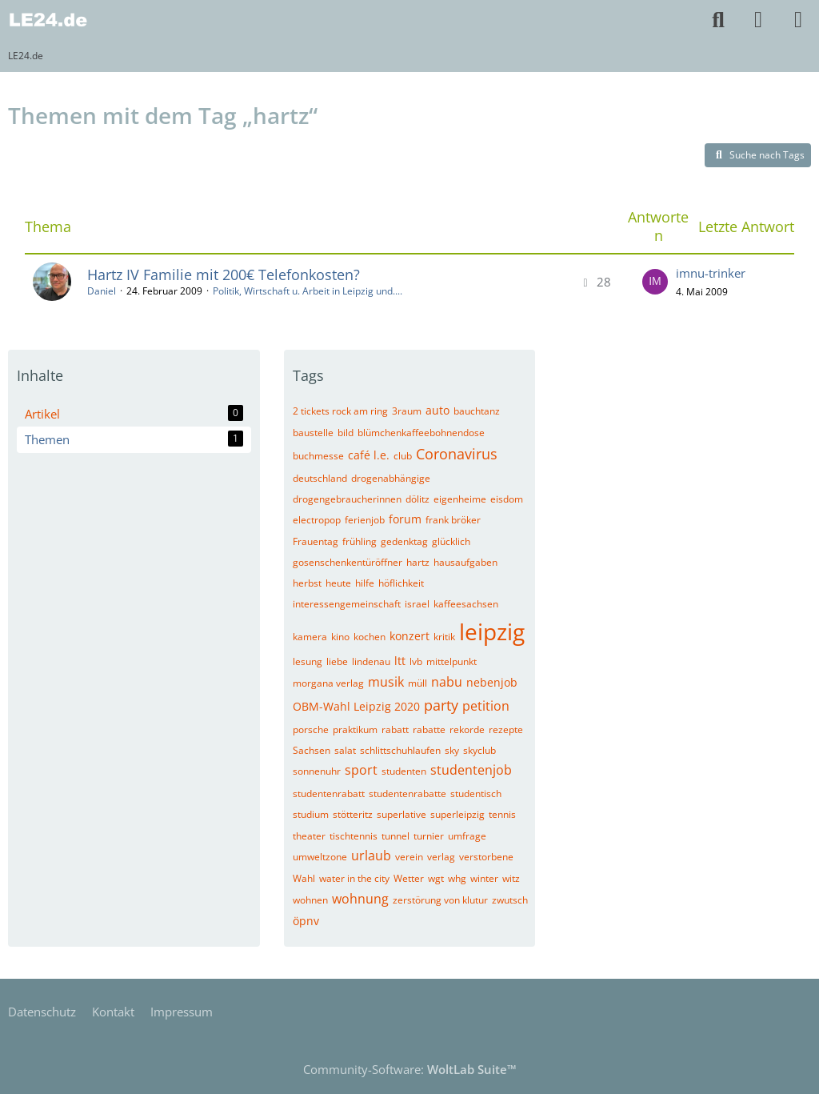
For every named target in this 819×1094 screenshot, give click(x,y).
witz (511, 878)
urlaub (371, 855)
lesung (307, 661)
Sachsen (311, 750)
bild (346, 432)
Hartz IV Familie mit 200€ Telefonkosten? (223, 274)
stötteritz (353, 814)
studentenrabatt (329, 793)
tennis (502, 814)
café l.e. (369, 455)
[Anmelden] (758, 20)
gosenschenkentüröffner (347, 562)
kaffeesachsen (465, 604)
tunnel (396, 836)
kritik (444, 636)
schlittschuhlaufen (400, 750)
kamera (310, 636)
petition (485, 706)
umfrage (467, 836)
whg (457, 878)
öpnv (306, 920)
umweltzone (320, 857)
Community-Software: (410, 1069)
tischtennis (354, 836)
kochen (370, 636)
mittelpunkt (451, 661)
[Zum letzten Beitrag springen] (655, 282)
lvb (416, 661)
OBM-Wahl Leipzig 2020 (356, 706)
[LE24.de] (48, 20)
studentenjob (471, 770)
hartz (417, 562)
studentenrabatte (407, 793)
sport (361, 770)
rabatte (429, 729)
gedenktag (404, 541)
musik (386, 682)
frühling (359, 541)
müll (417, 683)
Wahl (304, 878)
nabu (446, 682)
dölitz (417, 499)
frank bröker (453, 520)
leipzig (492, 631)
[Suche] (718, 20)
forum (405, 519)
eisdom (506, 499)
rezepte (506, 729)
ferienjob (365, 520)
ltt (400, 660)
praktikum (355, 729)
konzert (409, 635)
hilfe (364, 583)
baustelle (313, 432)
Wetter (409, 878)
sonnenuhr (317, 771)
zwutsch (510, 900)
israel (417, 604)
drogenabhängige (390, 478)
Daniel (101, 291)
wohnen (310, 900)
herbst (307, 583)
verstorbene (486, 857)
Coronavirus (456, 453)
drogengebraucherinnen (347, 499)
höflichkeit (401, 583)
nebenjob (491, 682)
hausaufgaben (465, 562)
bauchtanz (476, 411)
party (441, 705)
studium (311, 814)
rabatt (395, 729)
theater (309, 836)
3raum (406, 411)
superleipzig (457, 814)
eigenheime (459, 499)
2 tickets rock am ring (340, 411)
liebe (337, 661)
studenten (404, 771)
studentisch (475, 793)
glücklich (451, 541)
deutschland (320, 478)
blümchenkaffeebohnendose (421, 432)
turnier (428, 836)
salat (345, 750)
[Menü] (798, 20)
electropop (317, 520)
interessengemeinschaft (347, 604)
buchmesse (318, 456)
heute (338, 583)
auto (437, 410)
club (403, 456)
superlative (401, 814)
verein (409, 857)
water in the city (354, 878)
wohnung (360, 899)
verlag (441, 857)
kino (340, 636)
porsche (311, 729)
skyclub (479, 750)
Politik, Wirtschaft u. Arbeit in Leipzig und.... (307, 291)
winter (484, 878)
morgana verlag (328, 683)
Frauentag (315, 541)
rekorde (467, 729)
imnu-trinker (710, 273)
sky (452, 750)
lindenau (371, 661)
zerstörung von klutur (440, 900)
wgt (436, 878)
